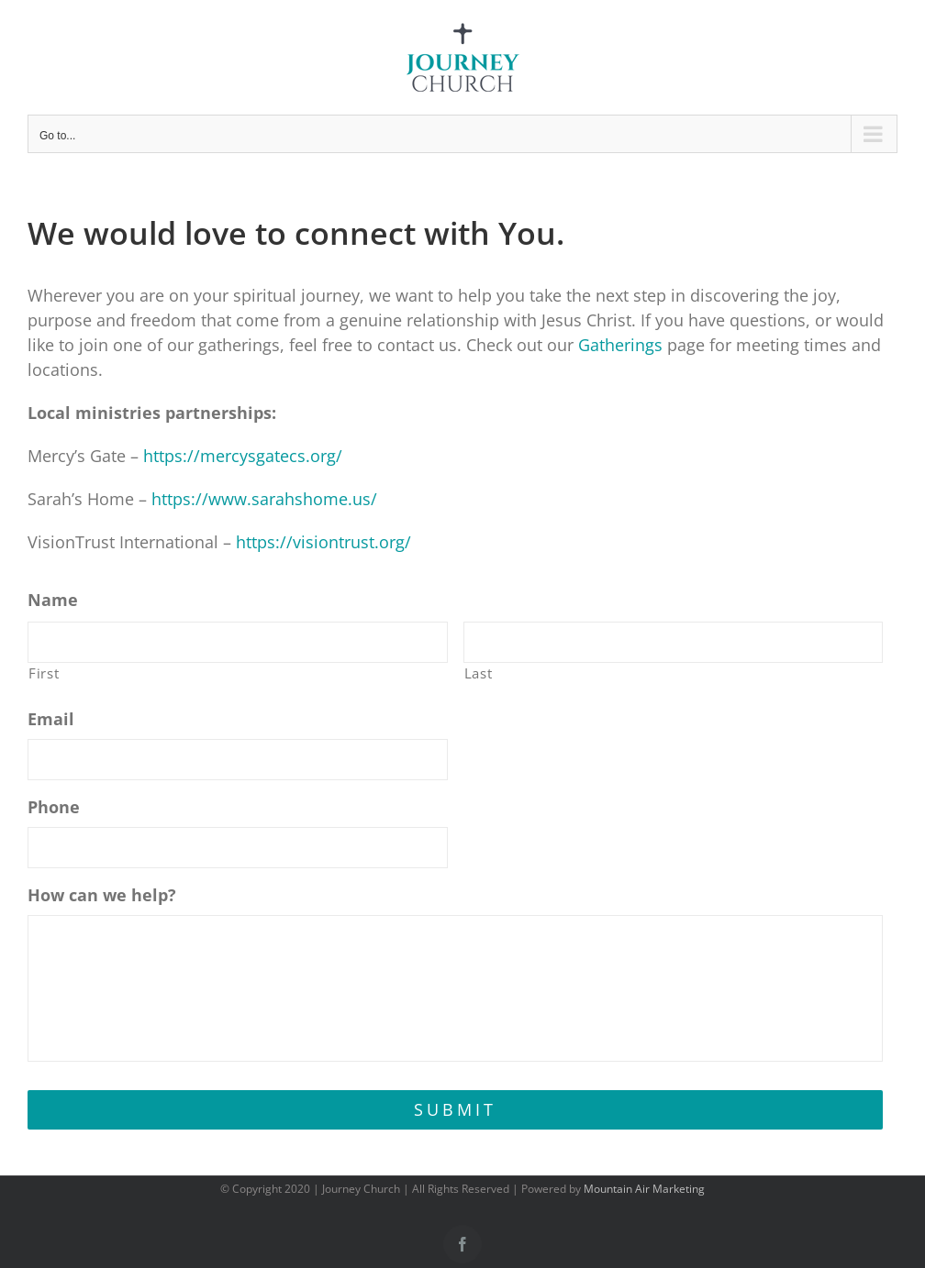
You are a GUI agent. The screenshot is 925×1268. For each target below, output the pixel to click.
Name (53, 600)
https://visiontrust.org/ (323, 542)
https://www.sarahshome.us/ (264, 499)
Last (478, 673)
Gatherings (620, 345)
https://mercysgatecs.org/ (242, 456)
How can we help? (102, 895)
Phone (54, 807)
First (43, 673)
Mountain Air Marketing (644, 1188)
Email (51, 719)
